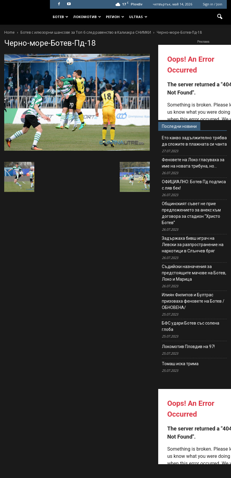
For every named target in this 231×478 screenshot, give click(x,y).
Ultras (138, 16)
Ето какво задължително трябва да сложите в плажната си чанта (194, 140)
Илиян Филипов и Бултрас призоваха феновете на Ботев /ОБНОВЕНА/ (193, 301)
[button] (219, 17)
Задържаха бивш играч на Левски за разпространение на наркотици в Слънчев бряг (192, 244)
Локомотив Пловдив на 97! (188, 346)
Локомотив (87, 16)
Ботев (60, 16)
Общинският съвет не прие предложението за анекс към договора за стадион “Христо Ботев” (191, 213)
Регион (115, 16)
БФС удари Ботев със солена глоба (190, 326)
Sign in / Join (212, 4)
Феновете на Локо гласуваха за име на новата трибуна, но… (193, 162)
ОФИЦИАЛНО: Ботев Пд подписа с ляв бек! (194, 184)
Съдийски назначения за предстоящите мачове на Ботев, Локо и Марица (194, 273)
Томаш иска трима (180, 363)
